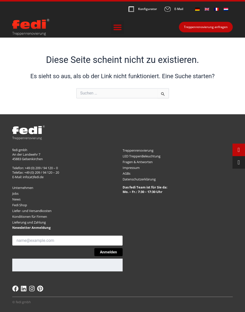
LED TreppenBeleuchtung (141, 156)
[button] (117, 27)
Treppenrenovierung (138, 150)
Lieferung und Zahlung (29, 222)
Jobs (15, 193)
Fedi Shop (19, 205)
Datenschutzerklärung (139, 179)
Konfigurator (147, 9)
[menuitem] (197, 9)
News (16, 199)
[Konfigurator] (131, 9)
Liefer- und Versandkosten (32, 211)
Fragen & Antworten (138, 162)
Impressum (131, 167)
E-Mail (178, 9)
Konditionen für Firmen (29, 216)
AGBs (126, 173)
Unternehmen (22, 187)
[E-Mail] (167, 9)
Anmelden (108, 252)
